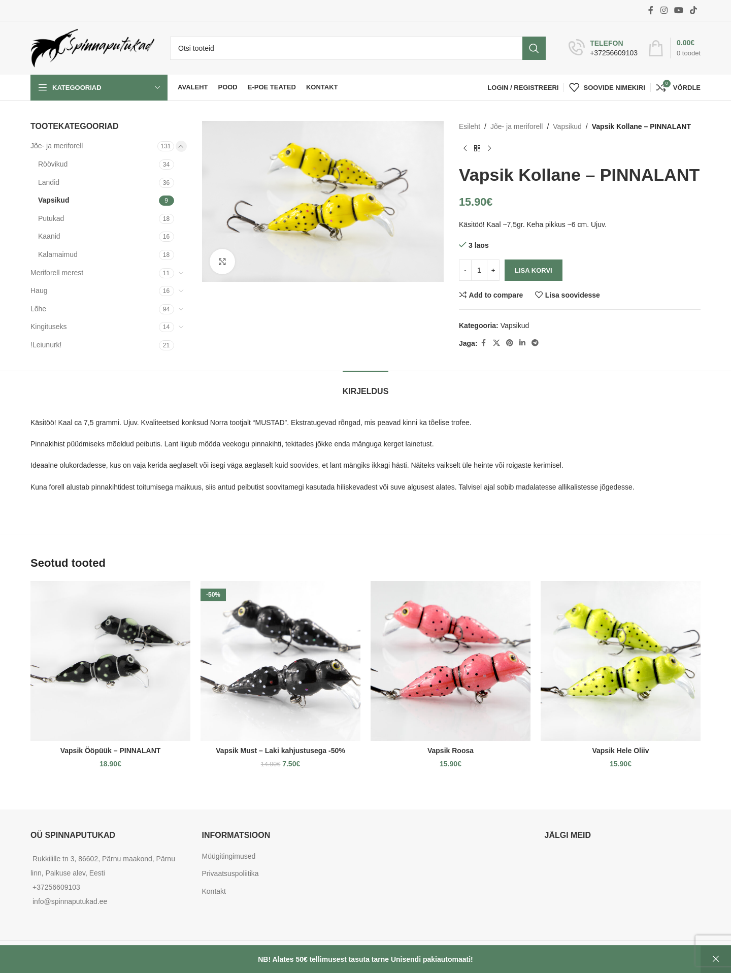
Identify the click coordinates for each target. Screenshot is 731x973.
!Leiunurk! (45, 345)
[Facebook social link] (651, 10)
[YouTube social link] (678, 10)
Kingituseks (48, 326)
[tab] (366, 386)
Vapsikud (53, 200)
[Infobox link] (603, 48)
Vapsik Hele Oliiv (620, 751)
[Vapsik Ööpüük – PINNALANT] (110, 661)
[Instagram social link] (664, 10)
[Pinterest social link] (509, 343)
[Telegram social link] (534, 343)
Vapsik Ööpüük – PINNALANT (110, 751)
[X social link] (496, 343)
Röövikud (53, 164)
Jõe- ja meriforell (56, 146)
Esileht (469, 126)
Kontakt (214, 891)
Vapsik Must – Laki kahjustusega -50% (280, 751)
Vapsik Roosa (450, 751)
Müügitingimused (229, 856)
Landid (48, 182)
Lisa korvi (533, 270)
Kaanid (49, 236)
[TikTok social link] (694, 10)
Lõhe (38, 309)
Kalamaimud (58, 254)
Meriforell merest (56, 273)
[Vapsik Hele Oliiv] (621, 661)
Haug (38, 290)
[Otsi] (358, 48)
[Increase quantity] (493, 270)
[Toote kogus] (479, 270)
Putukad (51, 218)
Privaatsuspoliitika (230, 873)
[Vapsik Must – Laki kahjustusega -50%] (280, 661)
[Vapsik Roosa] (450, 661)
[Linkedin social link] (522, 343)
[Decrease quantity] (465, 270)
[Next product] (489, 148)
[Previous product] (465, 148)
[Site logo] (92, 47)
